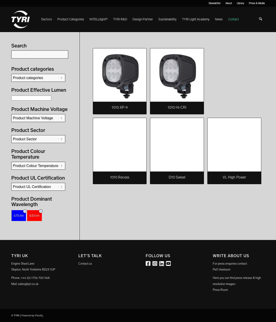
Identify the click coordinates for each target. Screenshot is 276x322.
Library (240, 3)
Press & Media (257, 3)
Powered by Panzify (32, 315)
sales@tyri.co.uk (28, 284)
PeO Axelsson (221, 269)
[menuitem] (214, 3)
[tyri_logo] (20, 19)
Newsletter (215, 3)
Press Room (220, 289)
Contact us (85, 263)
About (228, 3)
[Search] (260, 19)
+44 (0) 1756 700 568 (35, 278)
